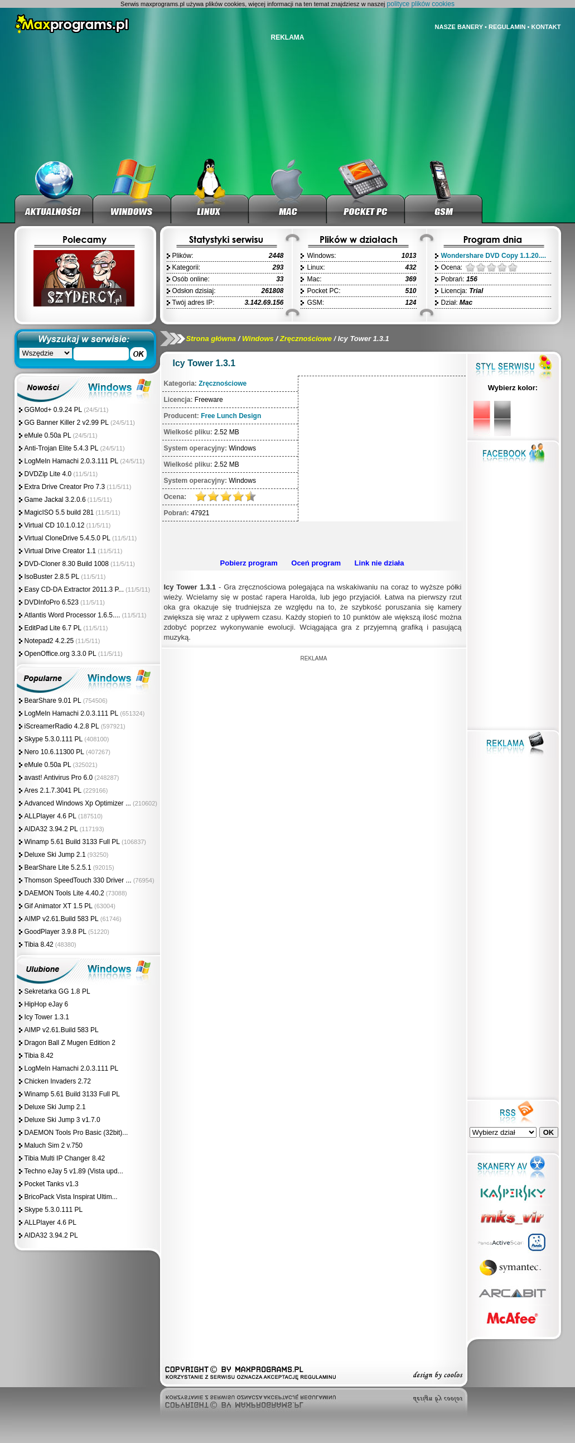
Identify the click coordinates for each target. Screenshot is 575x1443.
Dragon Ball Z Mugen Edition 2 (70, 1043)
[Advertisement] (312, 538)
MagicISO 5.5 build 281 (60, 512)
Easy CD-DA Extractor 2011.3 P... (74, 589)
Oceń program (316, 563)
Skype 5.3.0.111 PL (54, 739)
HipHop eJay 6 (47, 1004)
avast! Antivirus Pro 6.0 (59, 778)
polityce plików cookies (421, 4)
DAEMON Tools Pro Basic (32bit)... (76, 1133)
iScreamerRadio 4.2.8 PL (62, 726)
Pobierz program (249, 563)
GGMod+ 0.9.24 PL (54, 410)
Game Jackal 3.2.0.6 (55, 500)
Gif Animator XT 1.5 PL (59, 906)
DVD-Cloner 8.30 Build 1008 (67, 564)
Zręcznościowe (306, 338)
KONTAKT (546, 26)
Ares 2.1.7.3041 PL (53, 790)
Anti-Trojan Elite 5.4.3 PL (62, 448)
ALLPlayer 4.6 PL (50, 816)
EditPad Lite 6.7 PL (53, 628)
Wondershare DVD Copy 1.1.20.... (494, 256)
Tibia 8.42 (39, 944)
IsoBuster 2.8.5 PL (52, 577)
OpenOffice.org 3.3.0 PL (60, 654)
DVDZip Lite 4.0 (48, 474)
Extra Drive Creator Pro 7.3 (65, 487)
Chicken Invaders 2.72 (58, 1081)
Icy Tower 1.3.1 (47, 1017)
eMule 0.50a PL (48, 435)
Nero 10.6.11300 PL (54, 752)
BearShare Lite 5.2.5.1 (58, 867)
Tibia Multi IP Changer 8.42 (65, 1158)
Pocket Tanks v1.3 (52, 1184)
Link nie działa (379, 563)
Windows (258, 338)
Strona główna (211, 338)
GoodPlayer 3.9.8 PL (55, 932)
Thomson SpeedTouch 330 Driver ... (78, 880)
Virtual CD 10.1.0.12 (55, 525)
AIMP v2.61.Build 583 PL (62, 919)
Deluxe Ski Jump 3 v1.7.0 (62, 1120)
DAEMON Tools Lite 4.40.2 (64, 893)
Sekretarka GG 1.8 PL (57, 991)
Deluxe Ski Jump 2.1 (55, 855)
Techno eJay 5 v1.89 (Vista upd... (74, 1171)
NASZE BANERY (459, 26)
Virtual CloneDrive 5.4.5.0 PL (68, 538)
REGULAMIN (507, 26)
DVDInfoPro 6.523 (52, 602)
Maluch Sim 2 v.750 (54, 1145)
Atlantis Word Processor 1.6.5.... (72, 615)
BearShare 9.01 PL (53, 700)
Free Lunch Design (231, 416)
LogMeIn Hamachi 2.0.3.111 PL (72, 461)
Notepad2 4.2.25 (49, 641)
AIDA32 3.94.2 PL (51, 829)
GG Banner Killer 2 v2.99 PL (67, 422)
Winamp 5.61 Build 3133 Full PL (72, 842)
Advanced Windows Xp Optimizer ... (78, 803)
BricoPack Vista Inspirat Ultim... (71, 1197)
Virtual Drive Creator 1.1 (61, 551)
